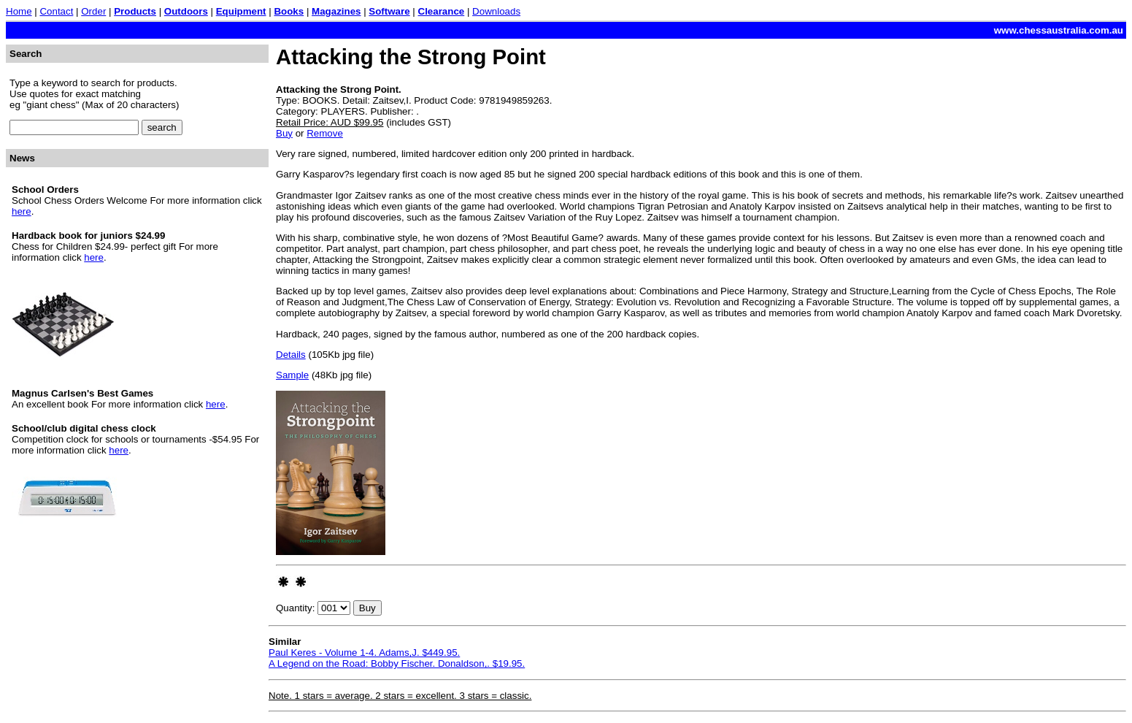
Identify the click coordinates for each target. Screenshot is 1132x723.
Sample (292, 375)
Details (291, 354)
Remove (325, 133)
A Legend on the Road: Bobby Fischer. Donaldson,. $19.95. (397, 663)
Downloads (496, 11)
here (21, 211)
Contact (56, 11)
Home (19, 11)
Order (93, 11)
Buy (284, 133)
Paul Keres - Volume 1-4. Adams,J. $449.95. (364, 652)
